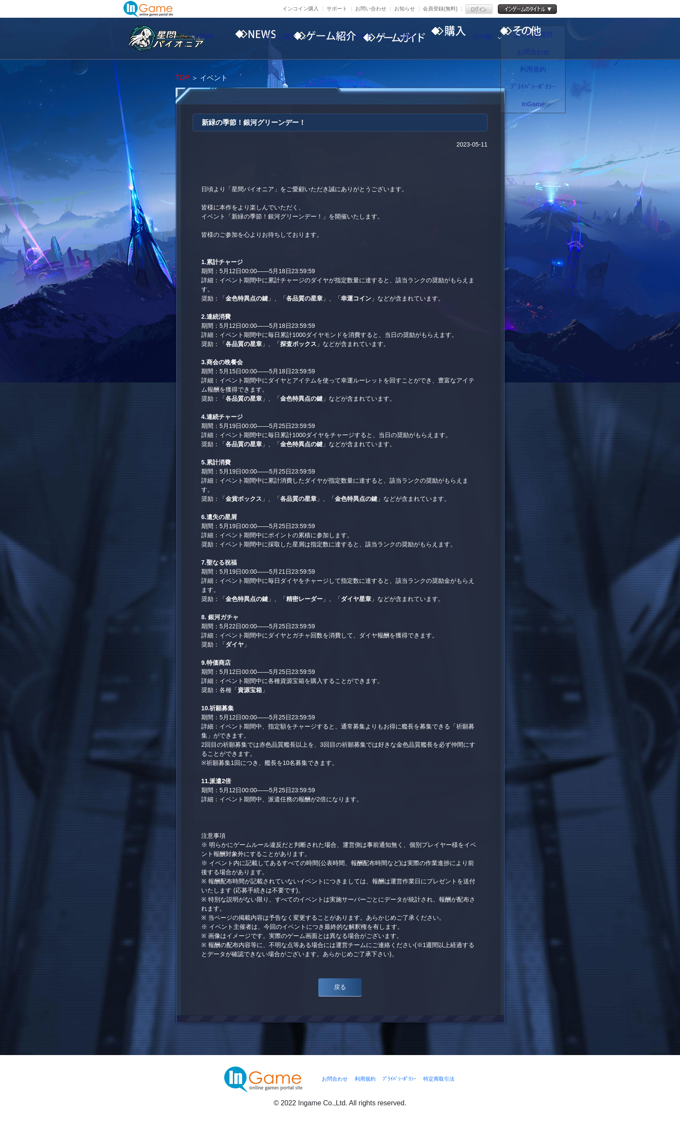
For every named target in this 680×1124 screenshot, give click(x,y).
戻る (340, 987)
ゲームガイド (394, 39)
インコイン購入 (300, 9)
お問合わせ (335, 1079)
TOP (182, 78)
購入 (468, 39)
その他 (541, 39)
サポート (337, 9)
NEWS (246, 39)
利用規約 (365, 1079)
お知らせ (404, 9)
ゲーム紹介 (320, 39)
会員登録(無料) (440, 9)
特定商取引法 (438, 1079)
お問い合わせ (370, 9)
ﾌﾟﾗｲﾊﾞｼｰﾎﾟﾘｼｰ (399, 1079)
